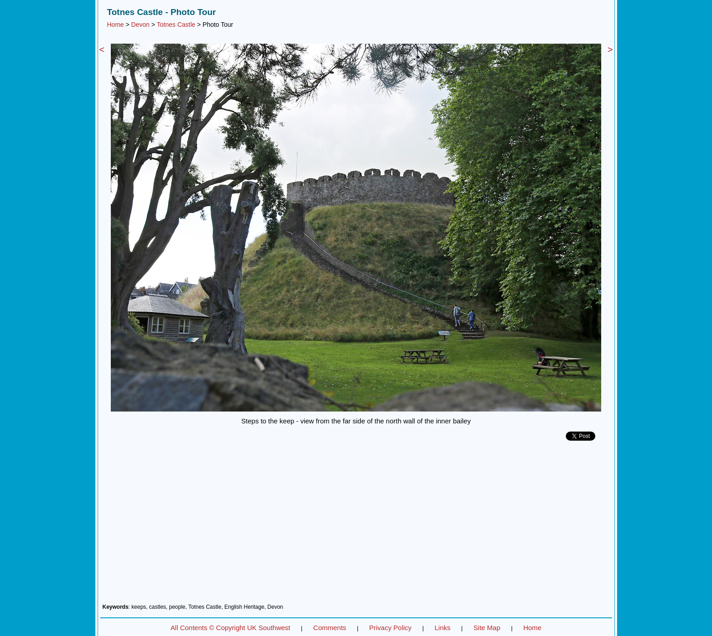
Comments (329, 627)
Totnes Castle (176, 24)
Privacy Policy (390, 627)
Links (442, 627)
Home (115, 24)
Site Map (487, 627)
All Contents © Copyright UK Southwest (231, 627)
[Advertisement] (356, 525)
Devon (140, 24)
